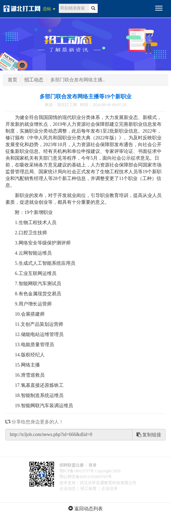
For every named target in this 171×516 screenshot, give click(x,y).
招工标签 (88, 488)
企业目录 (109, 488)
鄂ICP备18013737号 (76, 471)
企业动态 (67, 488)
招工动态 (33, 79)
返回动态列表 (85, 508)
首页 (12, 79)
